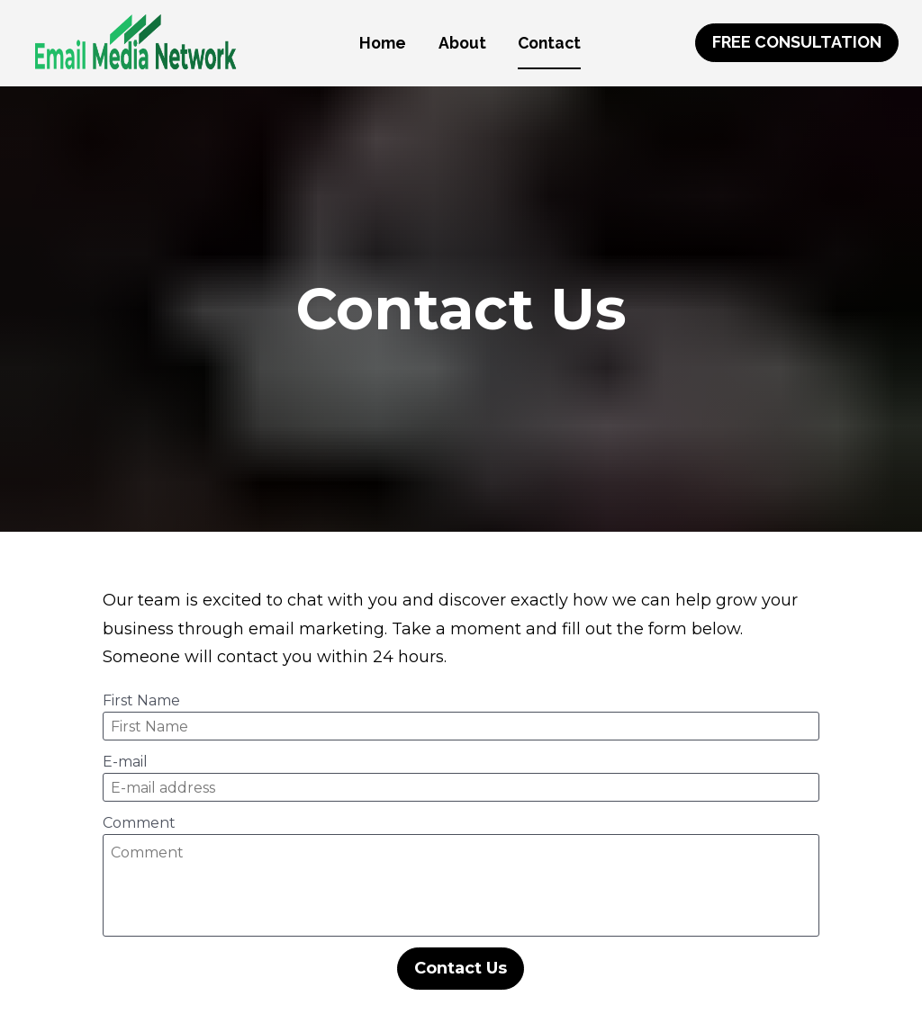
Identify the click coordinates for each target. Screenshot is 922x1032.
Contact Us (460, 945)
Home (382, 42)
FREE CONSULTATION (796, 41)
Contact (549, 42)
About (462, 42)
